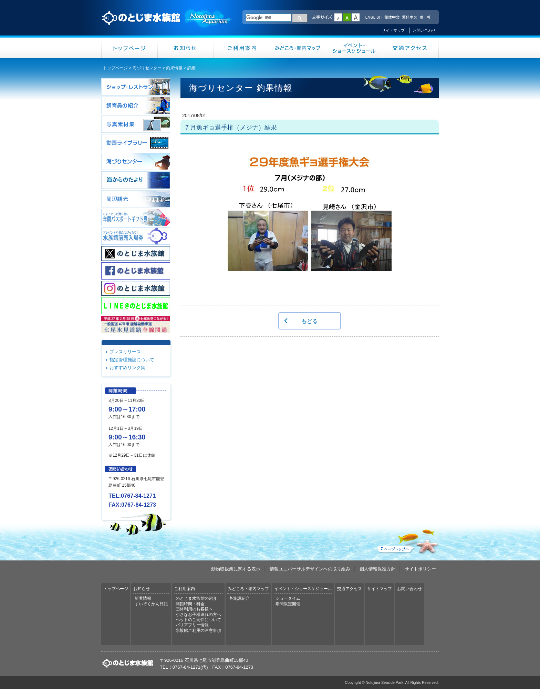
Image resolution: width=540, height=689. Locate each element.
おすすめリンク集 (127, 367)
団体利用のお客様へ (194, 609)
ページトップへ (407, 540)
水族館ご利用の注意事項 (198, 630)
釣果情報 (174, 67)
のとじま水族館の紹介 (196, 598)
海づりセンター (147, 67)
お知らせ (186, 48)
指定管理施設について (132, 359)
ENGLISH (373, 17)
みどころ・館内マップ (298, 48)
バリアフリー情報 (192, 624)
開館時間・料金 (190, 603)
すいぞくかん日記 (151, 603)
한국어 (426, 17)
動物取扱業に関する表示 (235, 568)
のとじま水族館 (166, 24)
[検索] (268, 17)
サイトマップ (393, 30)
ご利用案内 (242, 48)
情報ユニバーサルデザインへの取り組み (310, 568)
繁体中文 (409, 17)
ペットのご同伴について (198, 619)
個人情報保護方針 (377, 568)
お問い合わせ (424, 30)
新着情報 (143, 598)
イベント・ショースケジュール (354, 48)
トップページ (129, 48)
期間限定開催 (288, 603)
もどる (309, 321)
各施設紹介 (239, 598)
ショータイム (288, 598)
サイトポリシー (420, 568)
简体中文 (391, 17)
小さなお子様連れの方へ (198, 614)
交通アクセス (410, 48)
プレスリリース (125, 351)
